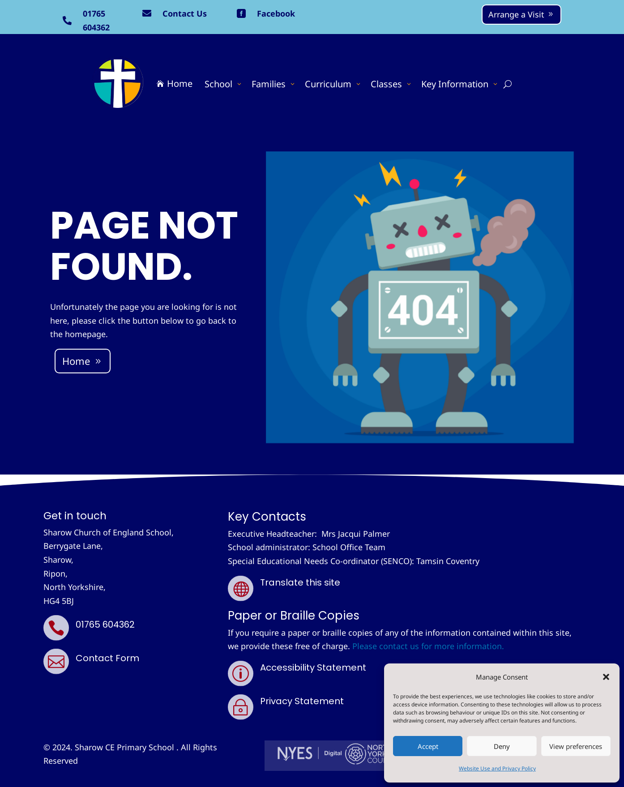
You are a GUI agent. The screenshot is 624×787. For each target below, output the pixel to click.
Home (76, 361)
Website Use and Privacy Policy (497, 768)
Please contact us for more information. (428, 646)
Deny (502, 746)
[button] (606, 676)
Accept (428, 746)
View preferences (575, 746)
